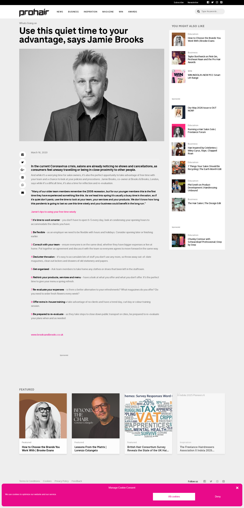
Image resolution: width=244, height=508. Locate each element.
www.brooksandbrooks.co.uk (47, 335)
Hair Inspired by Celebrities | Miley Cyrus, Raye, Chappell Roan (202, 150)
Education (193, 34)
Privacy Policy (62, 481)
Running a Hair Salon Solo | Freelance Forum (202, 131)
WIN (121, 11)
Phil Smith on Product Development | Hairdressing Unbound (202, 187)
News (60, 11)
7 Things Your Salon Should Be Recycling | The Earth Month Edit (205, 168)
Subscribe (179, 2)
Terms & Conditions (29, 481)
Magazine (108, 11)
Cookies (47, 481)
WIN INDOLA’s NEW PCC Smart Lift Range (204, 76)
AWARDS (132, 11)
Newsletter (193, 2)
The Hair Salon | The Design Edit (204, 203)
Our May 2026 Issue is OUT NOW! (202, 109)
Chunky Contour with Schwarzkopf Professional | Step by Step (205, 242)
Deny (218, 497)
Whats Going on (28, 23)
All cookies (174, 497)
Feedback (77, 481)
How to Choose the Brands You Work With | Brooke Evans (204, 39)
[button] (237, 488)
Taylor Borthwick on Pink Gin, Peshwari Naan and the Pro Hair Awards (204, 59)
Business (73, 11)
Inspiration (90, 11)
